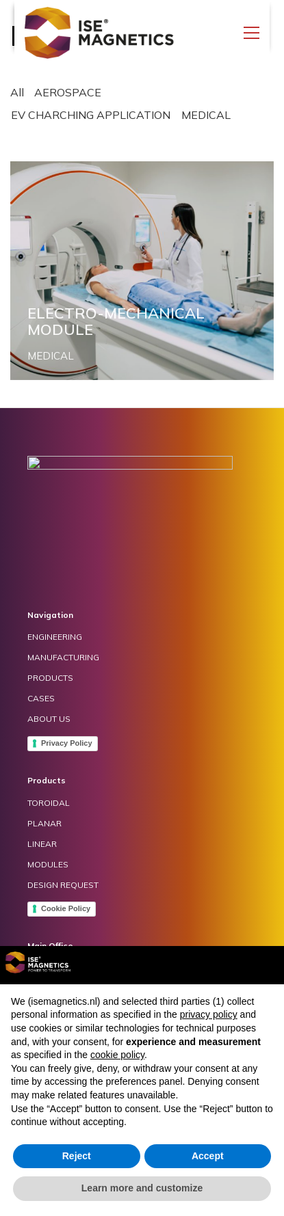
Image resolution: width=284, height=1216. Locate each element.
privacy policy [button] (208, 1014)
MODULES (47, 864)
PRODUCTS (50, 678)
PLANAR (44, 823)
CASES (41, 698)
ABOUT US (48, 719)
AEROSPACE (67, 92)
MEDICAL (206, 115)
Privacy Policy (66, 743)
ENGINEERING (54, 637)
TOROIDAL (48, 803)
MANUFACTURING (63, 657)
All (17, 92)
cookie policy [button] (117, 1054)
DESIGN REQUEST (63, 885)
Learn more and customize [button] (142, 1188)
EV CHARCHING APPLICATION (90, 115)
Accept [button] (208, 1155)
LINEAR (42, 844)
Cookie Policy (65, 908)
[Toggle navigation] (251, 32)
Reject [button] (76, 1155)
